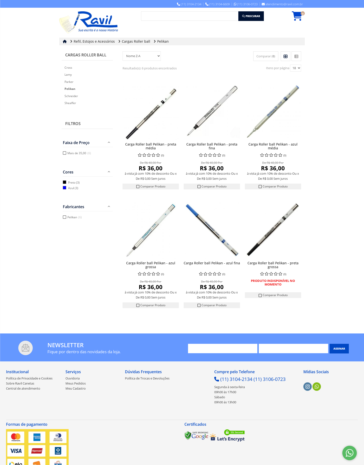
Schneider (71, 96)
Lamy (68, 75)
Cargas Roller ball (85, 55)
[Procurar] (251, 16)
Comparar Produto (150, 186)
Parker (69, 82)
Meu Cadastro (75, 389)
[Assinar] (339, 349)
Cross (68, 68)
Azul (71, 188)
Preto (71, 182)
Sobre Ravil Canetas (20, 383)
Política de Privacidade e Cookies (29, 378)
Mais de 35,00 (79, 153)
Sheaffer (70, 103)
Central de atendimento (23, 389)
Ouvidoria (72, 378)
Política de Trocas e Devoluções (147, 378)
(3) (78, 182)
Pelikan (74, 217)
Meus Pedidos (75, 383)
